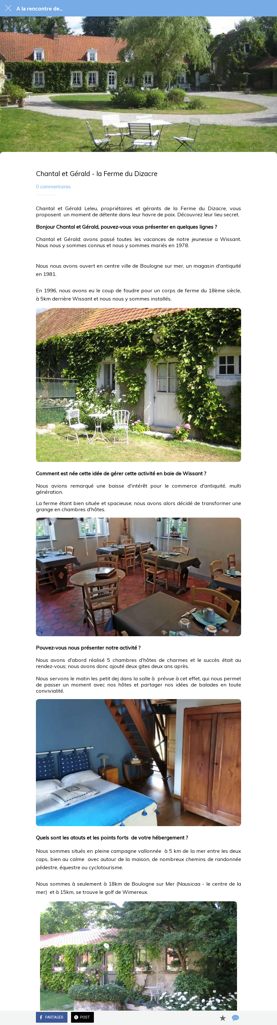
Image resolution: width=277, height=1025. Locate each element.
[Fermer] (8, 8)
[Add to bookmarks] (222, 1018)
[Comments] (235, 1018)
